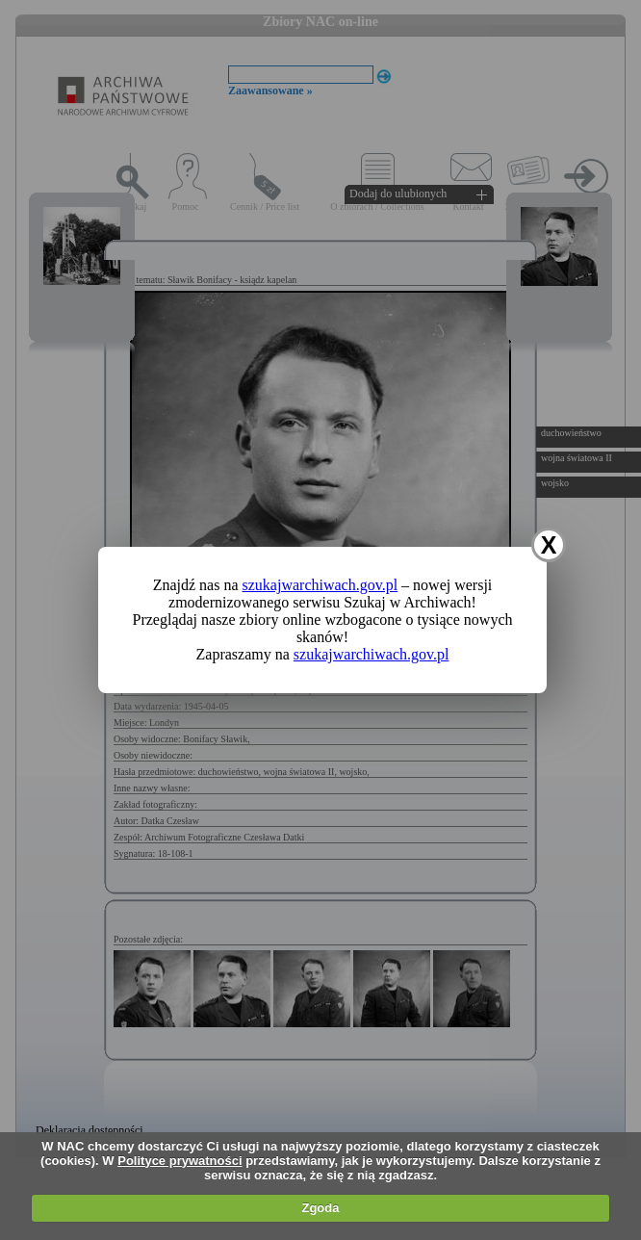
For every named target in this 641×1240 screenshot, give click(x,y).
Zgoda (320, 1208)
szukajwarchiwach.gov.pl (320, 585)
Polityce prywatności (179, 1160)
